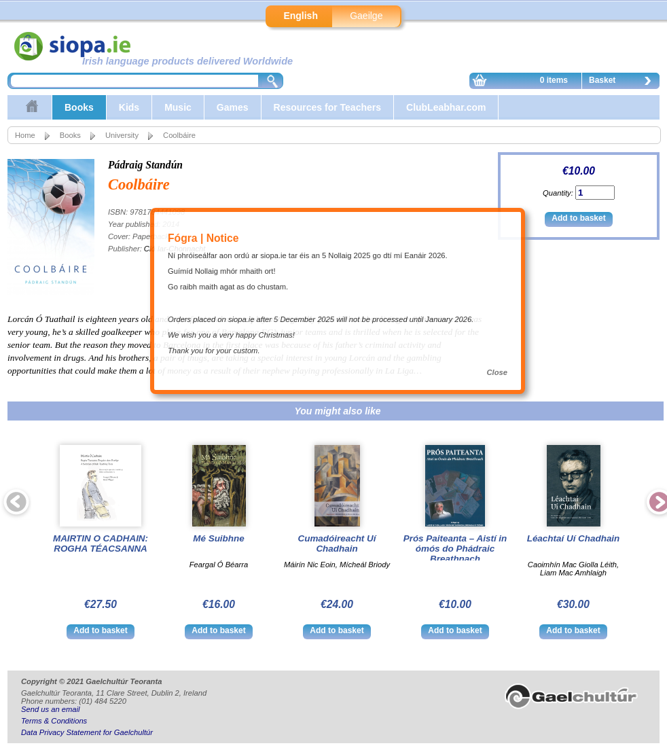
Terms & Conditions (54, 721)
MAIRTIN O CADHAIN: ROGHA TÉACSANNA (100, 543)
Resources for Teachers (327, 107)
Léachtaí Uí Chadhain (573, 538)
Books (79, 107)
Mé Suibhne (218, 538)
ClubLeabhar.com (446, 107)
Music (178, 107)
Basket (623, 82)
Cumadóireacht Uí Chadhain (337, 543)
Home (25, 135)
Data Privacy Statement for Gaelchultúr (87, 732)
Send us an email (50, 709)
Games (233, 107)
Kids (129, 107)
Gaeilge (366, 15)
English (300, 15)
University (122, 135)
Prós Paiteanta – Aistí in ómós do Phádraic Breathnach (455, 548)
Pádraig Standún (145, 165)
